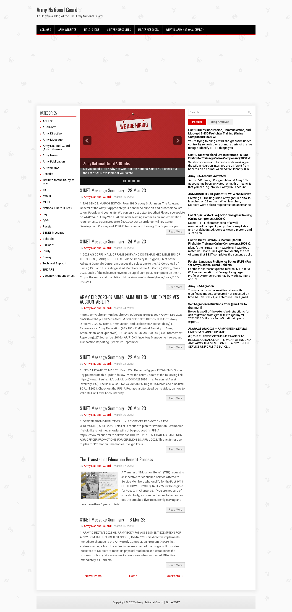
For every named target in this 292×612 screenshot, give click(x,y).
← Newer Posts (91, 576)
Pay (45, 214)
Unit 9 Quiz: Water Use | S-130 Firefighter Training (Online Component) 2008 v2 (220, 217)
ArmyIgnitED (51, 167)
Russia (47, 226)
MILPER (47, 202)
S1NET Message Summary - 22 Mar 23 (113, 357)
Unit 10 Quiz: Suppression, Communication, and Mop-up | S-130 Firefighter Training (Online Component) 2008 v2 (219, 133)
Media (47, 195)
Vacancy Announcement (59, 275)
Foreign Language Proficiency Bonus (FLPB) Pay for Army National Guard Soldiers (219, 263)
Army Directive (52, 133)
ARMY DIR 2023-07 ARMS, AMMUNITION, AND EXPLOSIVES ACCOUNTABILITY (129, 299)
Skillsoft (48, 245)
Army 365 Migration (201, 286)
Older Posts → (173, 576)
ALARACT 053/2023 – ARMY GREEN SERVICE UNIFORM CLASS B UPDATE (217, 330)
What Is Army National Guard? (185, 29)
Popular (197, 122)
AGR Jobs (45, 29)
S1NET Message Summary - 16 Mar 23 (113, 519)
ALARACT (49, 127)
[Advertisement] (146, 70)
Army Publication (54, 161)
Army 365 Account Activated (207, 176)
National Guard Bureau (57, 208)
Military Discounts (119, 29)
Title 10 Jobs (91, 29)
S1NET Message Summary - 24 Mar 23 (113, 241)
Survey (47, 257)
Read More (175, 231)
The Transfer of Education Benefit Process (116, 459)
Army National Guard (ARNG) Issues (56, 147)
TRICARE (48, 269)
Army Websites (67, 29)
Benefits (48, 174)
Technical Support (54, 263)
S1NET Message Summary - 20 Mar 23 (113, 408)
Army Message (53, 139)
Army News (50, 155)
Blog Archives (220, 122)
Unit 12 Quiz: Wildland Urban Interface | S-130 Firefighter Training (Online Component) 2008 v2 (219, 156)
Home (133, 576)
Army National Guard (56, 9)
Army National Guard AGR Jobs (106, 163)
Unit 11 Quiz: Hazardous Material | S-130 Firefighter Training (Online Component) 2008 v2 (219, 241)
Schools (48, 238)
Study (46, 251)
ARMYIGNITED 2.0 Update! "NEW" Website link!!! (219, 194)
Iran (45, 189)
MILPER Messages (148, 29)
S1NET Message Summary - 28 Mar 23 (113, 190)
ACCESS (48, 121)
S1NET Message (53, 232)
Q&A (46, 220)
